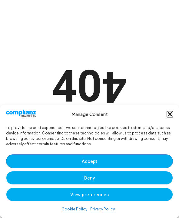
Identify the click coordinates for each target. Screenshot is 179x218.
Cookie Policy (74, 209)
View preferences (89, 194)
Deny (89, 178)
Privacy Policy (102, 209)
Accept (89, 161)
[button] (170, 114)
